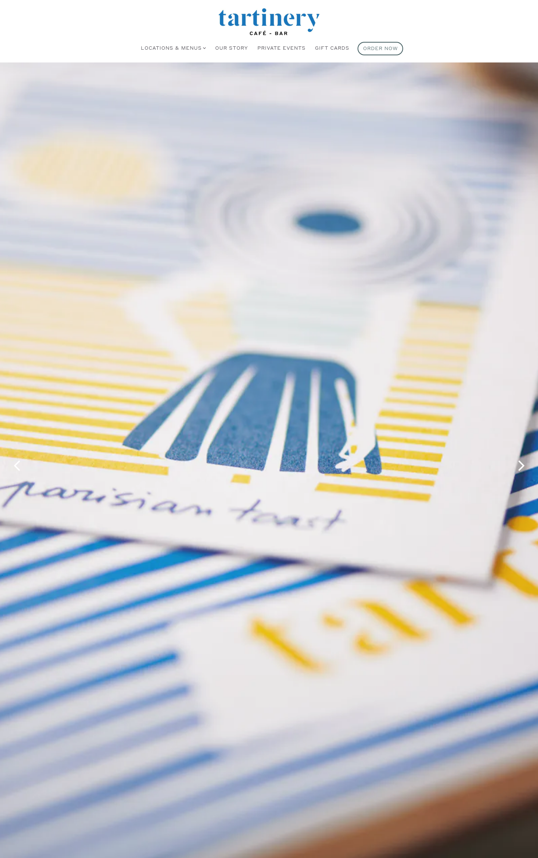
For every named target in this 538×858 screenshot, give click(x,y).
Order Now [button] (380, 48)
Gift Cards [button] (332, 48)
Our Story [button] (231, 48)
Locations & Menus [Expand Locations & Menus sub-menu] (172, 47)
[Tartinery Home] (269, 21)
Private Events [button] (281, 48)
